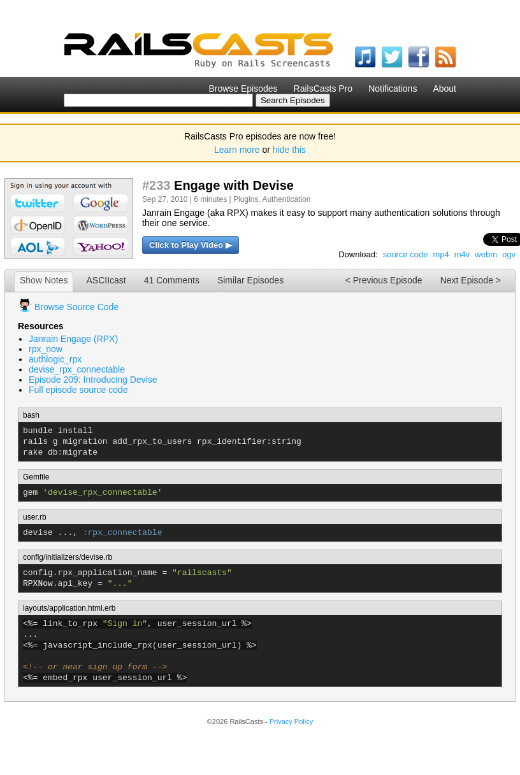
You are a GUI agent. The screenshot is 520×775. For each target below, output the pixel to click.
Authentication (286, 199)
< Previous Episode (383, 280)
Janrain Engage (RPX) (73, 339)
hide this (289, 150)
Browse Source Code (76, 307)
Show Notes (44, 280)
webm (486, 254)
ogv (509, 254)
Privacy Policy (291, 721)
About (444, 88)
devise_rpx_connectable (77, 369)
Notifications (392, 88)
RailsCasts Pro (323, 88)
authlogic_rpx (55, 359)
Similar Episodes (250, 280)
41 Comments (171, 280)
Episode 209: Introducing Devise (93, 379)
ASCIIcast (106, 280)
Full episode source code (78, 390)
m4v (462, 254)
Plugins (245, 199)
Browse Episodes (242, 88)
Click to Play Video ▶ (190, 245)
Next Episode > (470, 280)
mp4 (441, 254)
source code (405, 254)
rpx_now (45, 349)
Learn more (237, 150)
